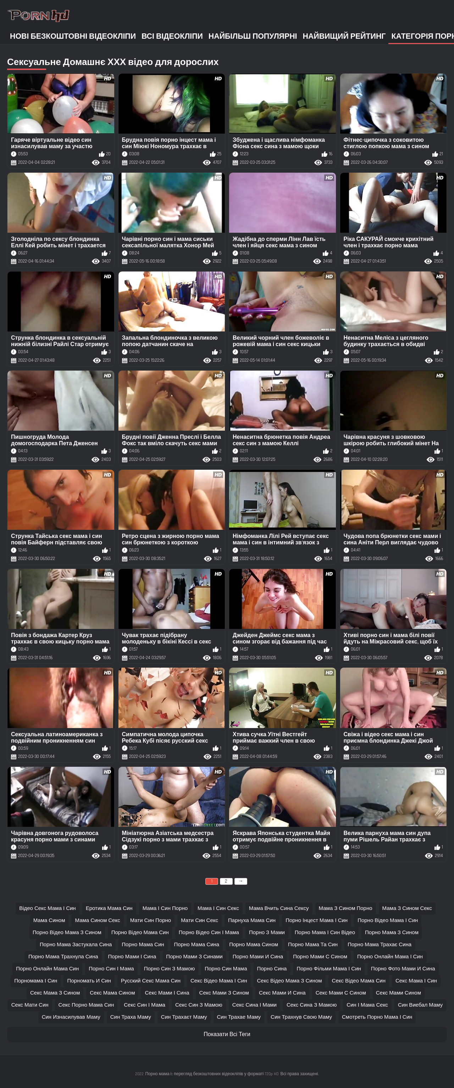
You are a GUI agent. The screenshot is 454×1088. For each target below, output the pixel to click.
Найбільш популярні (253, 36)
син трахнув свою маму (301, 1017)
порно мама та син (313, 944)
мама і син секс (218, 908)
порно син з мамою (169, 968)
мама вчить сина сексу (279, 908)
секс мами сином (398, 993)
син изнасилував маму (71, 1017)
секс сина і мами (254, 1005)
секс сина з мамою (312, 1005)
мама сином (49, 920)
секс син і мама (144, 1005)
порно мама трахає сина (379, 944)
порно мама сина (197, 944)
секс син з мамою (198, 1005)
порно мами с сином (320, 956)
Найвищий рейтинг (344, 36)
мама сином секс (97, 920)
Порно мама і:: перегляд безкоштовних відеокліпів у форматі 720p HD (212, 1074)
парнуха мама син (252, 920)
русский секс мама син (151, 980)
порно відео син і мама (209, 932)
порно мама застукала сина (76, 944)
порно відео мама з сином (67, 932)
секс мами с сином (341, 993)
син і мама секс (367, 1005)
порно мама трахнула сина (63, 956)
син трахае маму (239, 1017)
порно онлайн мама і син (390, 956)
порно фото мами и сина (403, 968)
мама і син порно (165, 908)
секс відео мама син (359, 980)
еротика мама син (109, 908)
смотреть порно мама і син (377, 1017)
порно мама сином (253, 944)
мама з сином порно (345, 908)
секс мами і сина (167, 993)
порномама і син (35, 980)
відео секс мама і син (47, 908)
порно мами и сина (258, 956)
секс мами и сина (282, 993)
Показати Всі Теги (227, 1034)
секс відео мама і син (218, 980)
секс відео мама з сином (289, 980)
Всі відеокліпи (172, 36)
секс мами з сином (224, 993)
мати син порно (150, 920)
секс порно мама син (86, 1005)
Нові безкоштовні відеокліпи (73, 36)
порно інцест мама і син (317, 920)
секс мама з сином (55, 993)
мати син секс (199, 920)
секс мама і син (416, 980)
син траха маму (130, 1017)
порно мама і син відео (325, 932)
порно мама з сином (392, 932)
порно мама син (143, 944)
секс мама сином (112, 993)
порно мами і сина (132, 956)
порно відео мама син (140, 932)
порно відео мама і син (388, 920)
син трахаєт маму (184, 1017)
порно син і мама (111, 968)
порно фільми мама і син (329, 968)
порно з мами (267, 932)
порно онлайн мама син (47, 968)
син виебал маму (420, 1005)
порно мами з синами (194, 956)
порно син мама (226, 968)
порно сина (272, 968)
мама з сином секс (407, 908)
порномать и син (89, 980)
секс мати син (30, 1005)
